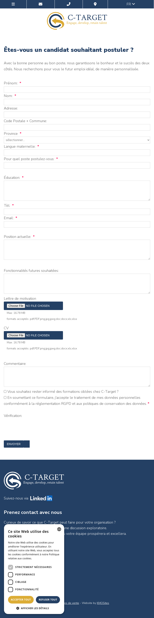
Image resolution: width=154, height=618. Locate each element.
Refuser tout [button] (48, 599)
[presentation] (34, 432)
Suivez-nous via (28, 498)
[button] (34, 608)
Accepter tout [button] (21, 599)
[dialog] (34, 569)
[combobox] (59, 529)
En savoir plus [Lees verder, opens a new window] (41, 558)
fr (131, 4)
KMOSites (103, 603)
